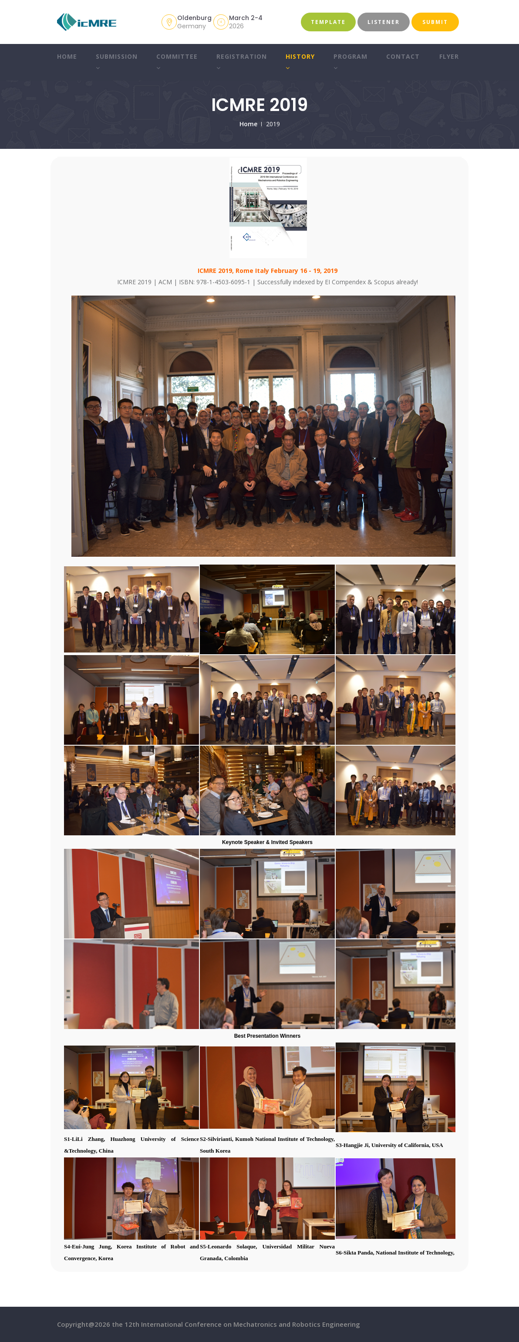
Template (328, 22)
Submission (116, 62)
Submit (435, 22)
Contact (403, 56)
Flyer (449, 56)
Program (350, 62)
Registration (241, 62)
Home (66, 56)
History (300, 62)
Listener (383, 22)
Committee (176, 62)
